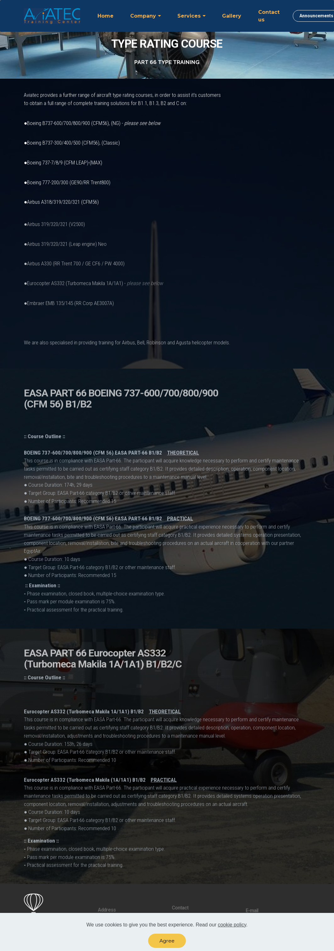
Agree (167, 942)
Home (105, 16)
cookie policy (232, 926)
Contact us (269, 16)
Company (143, 16)
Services (189, 16)
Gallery (231, 16)
